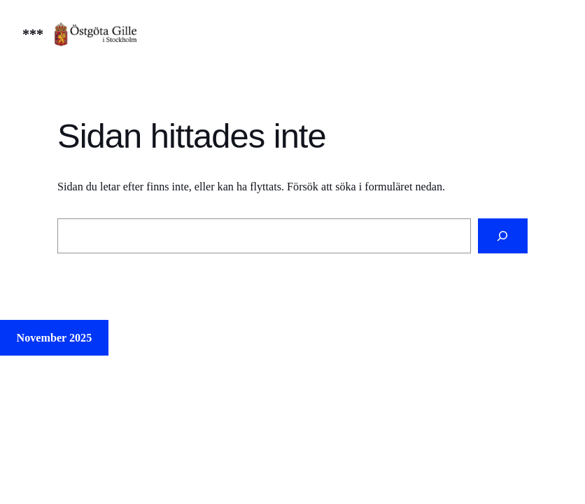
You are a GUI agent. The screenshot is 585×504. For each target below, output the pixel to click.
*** (32, 34)
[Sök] (503, 235)
